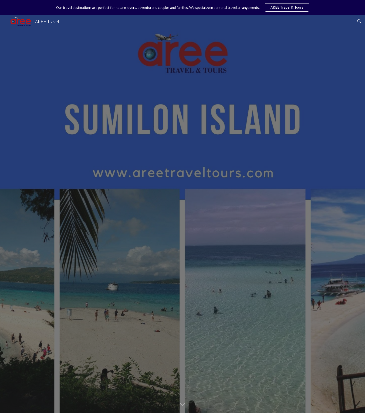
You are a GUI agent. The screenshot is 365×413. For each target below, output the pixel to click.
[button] (359, 21)
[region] (182, 7)
